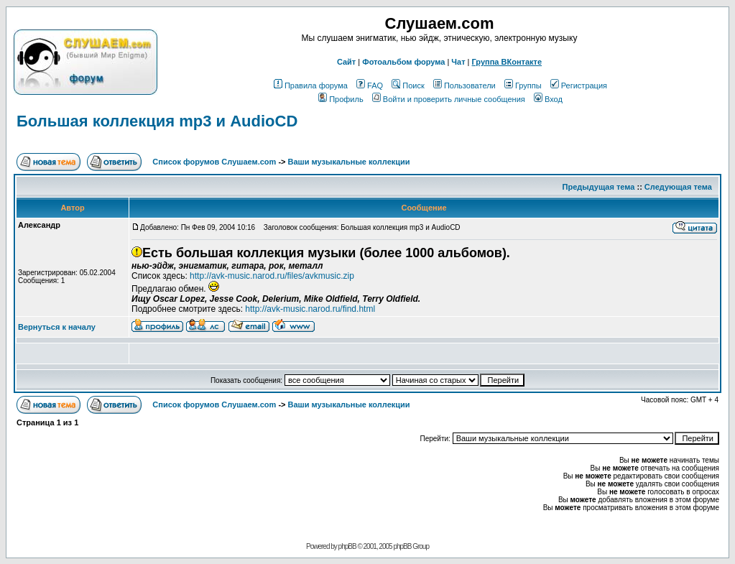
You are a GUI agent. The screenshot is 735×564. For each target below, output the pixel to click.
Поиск (408, 85)
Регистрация (578, 85)
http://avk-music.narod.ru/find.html (310, 309)
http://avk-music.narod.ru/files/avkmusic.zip (272, 276)
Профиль (341, 99)
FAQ (369, 85)
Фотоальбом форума (403, 61)
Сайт (346, 61)
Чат (458, 61)
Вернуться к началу (57, 327)
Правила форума (311, 85)
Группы (523, 85)
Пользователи (464, 85)
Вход (548, 99)
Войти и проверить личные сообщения (448, 99)
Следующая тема (678, 186)
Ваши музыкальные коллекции (349, 161)
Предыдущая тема (599, 186)
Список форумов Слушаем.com (214, 161)
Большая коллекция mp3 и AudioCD (157, 121)
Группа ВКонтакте (507, 61)
